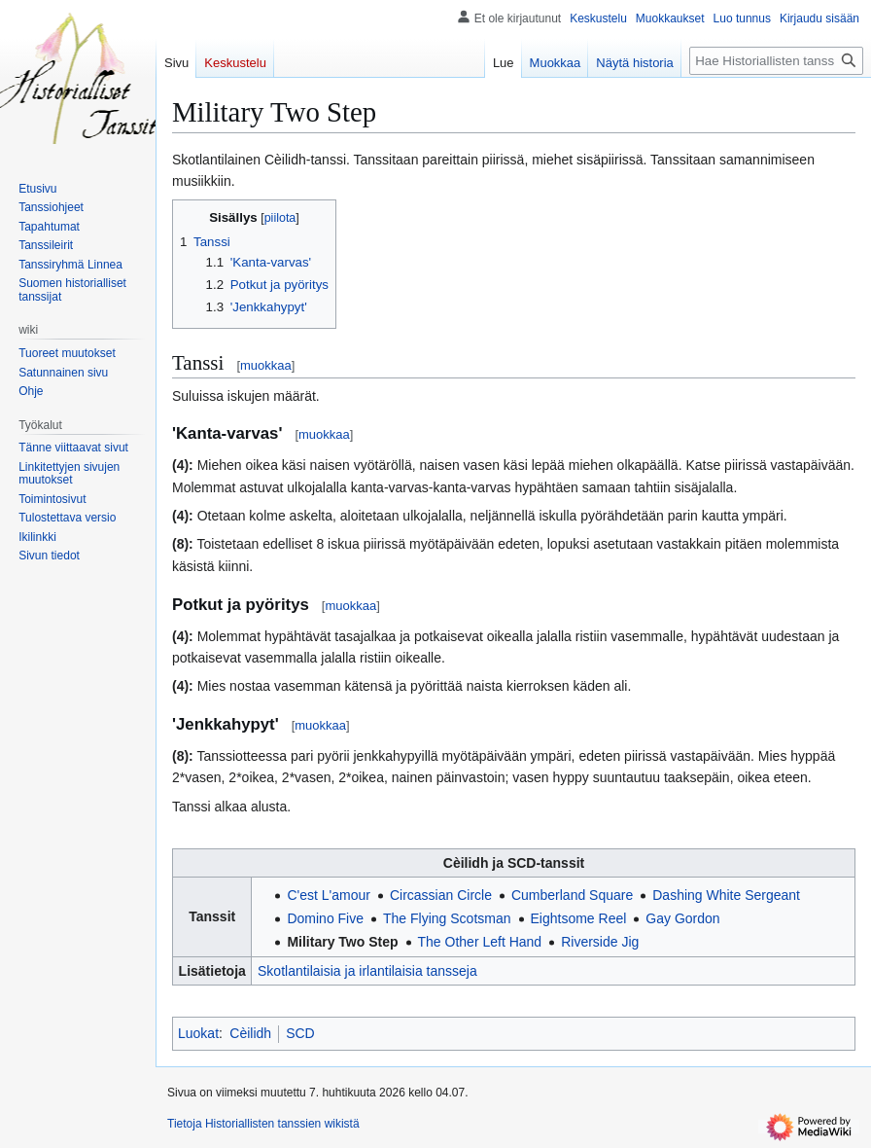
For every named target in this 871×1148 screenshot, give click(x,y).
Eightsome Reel (579, 918)
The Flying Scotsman (447, 918)
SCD (300, 1033)
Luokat (198, 1033)
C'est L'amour (328, 895)
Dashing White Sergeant (726, 895)
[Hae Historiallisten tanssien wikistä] (776, 61)
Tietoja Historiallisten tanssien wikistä (263, 1123)
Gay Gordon (682, 918)
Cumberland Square (572, 895)
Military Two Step (342, 942)
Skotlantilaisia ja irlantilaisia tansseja (367, 971)
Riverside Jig (600, 942)
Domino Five (325, 918)
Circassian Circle (441, 895)
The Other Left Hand (480, 942)
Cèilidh (250, 1033)
